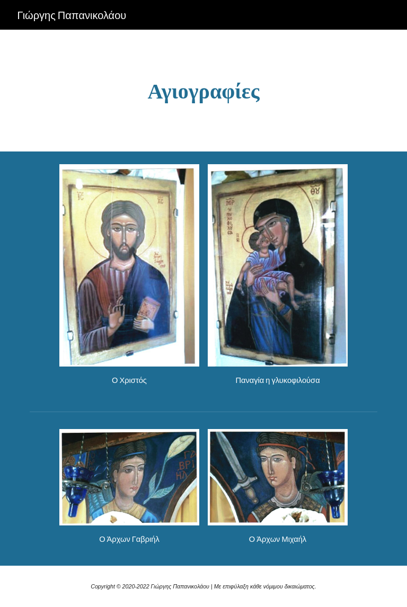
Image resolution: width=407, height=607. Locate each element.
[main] (203, 90)
